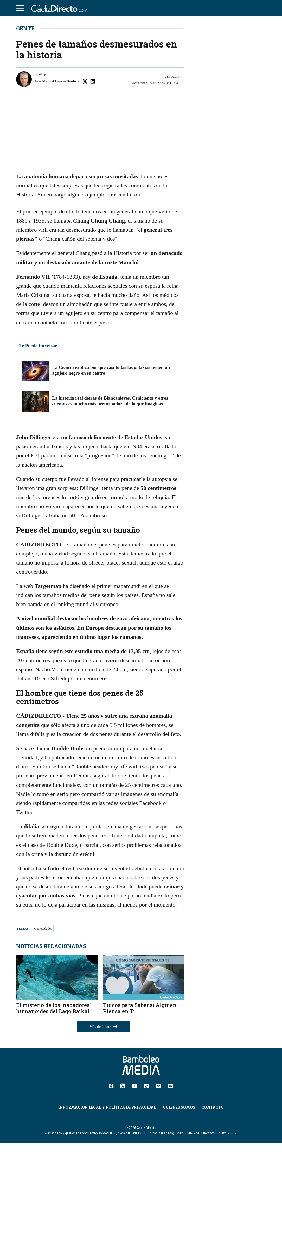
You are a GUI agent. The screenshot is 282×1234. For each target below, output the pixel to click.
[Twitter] (122, 1176)
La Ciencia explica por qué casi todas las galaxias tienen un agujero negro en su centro (111, 461)
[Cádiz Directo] (60, 8)
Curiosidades (43, 1020)
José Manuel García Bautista (57, 172)
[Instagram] (158, 1176)
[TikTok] (146, 1176)
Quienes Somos (179, 1198)
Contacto (213, 1198)
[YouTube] (134, 1176)
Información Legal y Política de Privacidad (107, 1198)
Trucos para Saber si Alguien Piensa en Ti (139, 1099)
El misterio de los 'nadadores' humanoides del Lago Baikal (53, 1099)
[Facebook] (111, 1176)
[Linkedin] (170, 1176)
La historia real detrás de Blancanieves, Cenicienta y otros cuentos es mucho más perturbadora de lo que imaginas (110, 492)
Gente (25, 119)
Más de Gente (103, 1117)
